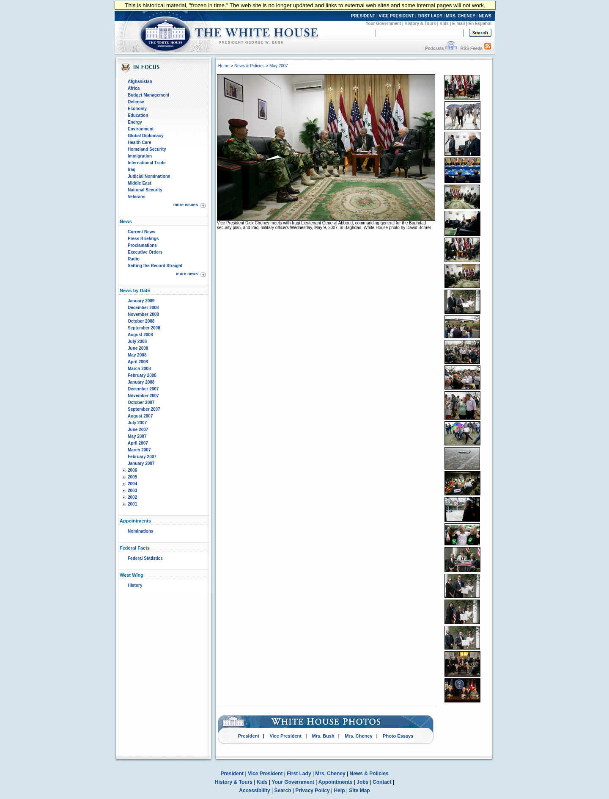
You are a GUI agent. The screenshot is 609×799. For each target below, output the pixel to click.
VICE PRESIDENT (396, 16)
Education (138, 115)
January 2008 (141, 382)
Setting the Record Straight (155, 265)
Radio (134, 259)
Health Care (139, 142)
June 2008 (138, 348)
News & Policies (249, 66)
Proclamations (142, 245)
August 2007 (140, 416)
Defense (136, 102)
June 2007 (138, 429)
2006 (132, 470)
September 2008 (144, 328)
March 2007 (139, 450)
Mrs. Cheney (358, 735)
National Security (145, 190)
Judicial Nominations (149, 176)
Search (282, 790)
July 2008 (137, 341)
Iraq (131, 169)
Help (339, 790)
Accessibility (254, 790)
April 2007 (138, 443)
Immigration (140, 156)
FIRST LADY (429, 16)
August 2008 (140, 334)
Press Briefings (143, 238)
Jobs (362, 782)
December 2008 (143, 307)
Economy (137, 108)
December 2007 (143, 389)
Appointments (335, 782)
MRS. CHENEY (460, 16)
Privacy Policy (312, 790)
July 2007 (137, 422)
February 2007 (142, 456)
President (248, 735)
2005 (132, 477)
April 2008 (138, 361)
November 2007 (143, 395)
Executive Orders (145, 252)
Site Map (359, 790)
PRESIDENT (363, 16)
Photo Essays (398, 735)
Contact (382, 782)
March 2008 (139, 368)
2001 (132, 504)
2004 (132, 483)
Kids (444, 23)
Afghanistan (140, 81)
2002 (132, 497)
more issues (185, 204)
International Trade (146, 162)
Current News (141, 231)
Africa (134, 88)
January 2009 (141, 301)
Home (224, 66)
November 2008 (143, 314)
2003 (132, 490)
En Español (480, 23)
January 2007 (141, 463)
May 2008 (137, 355)
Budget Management (148, 95)
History (135, 585)
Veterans (136, 196)
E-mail (458, 23)
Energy (135, 122)
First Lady (299, 774)
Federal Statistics (145, 558)
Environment (141, 129)
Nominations (141, 531)
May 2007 (137, 436)
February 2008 (142, 375)
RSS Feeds (472, 48)
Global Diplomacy (145, 135)
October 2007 (141, 402)
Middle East (139, 183)
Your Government (383, 23)
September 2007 (144, 409)
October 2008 (141, 321)
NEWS (485, 16)
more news (187, 273)
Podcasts (434, 48)
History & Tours (420, 23)
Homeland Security (147, 149)
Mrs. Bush (323, 735)
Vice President (285, 735)
